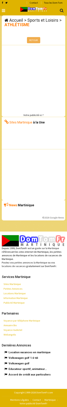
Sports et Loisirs (42, 20)
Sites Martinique (12, 284)
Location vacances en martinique (30, 352)
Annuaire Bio (10, 325)
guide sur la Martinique (47, 248)
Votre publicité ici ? (33, 115)
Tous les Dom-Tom (53, 2)
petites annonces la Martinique (30, 262)
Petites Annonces (13, 288)
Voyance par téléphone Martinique (22, 320)
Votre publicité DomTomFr (33, 403)
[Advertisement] (33, 78)
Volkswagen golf (19, 363)
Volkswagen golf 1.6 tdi (23, 358)
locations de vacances (14, 266)
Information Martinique (16, 298)
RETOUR (33, 40)
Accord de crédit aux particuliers (30, 374)
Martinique (50, 399)
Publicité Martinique (14, 302)
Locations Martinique (15, 293)
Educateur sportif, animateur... (28, 369)
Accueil (16, 20)
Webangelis (10, 334)
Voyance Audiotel (13, 330)
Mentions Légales (19, 399)
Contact (34, 2)
